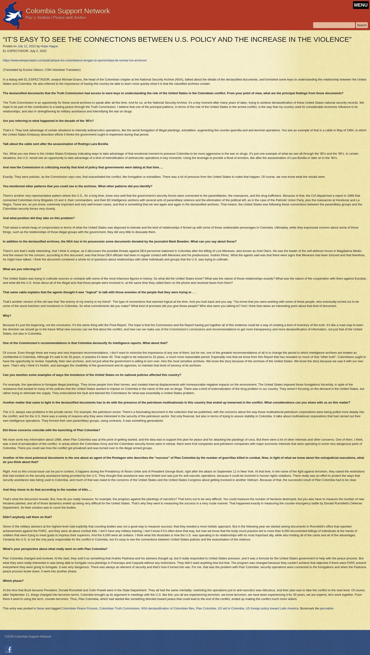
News (41, 608)
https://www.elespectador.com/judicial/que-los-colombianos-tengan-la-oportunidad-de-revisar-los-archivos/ (75, 60)
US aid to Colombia (231, 608)
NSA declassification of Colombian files (167, 608)
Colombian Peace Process (80, 608)
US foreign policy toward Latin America (272, 608)
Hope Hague (49, 46)
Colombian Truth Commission (119, 608)
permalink (326, 608)
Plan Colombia (206, 608)
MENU (361, 5)
